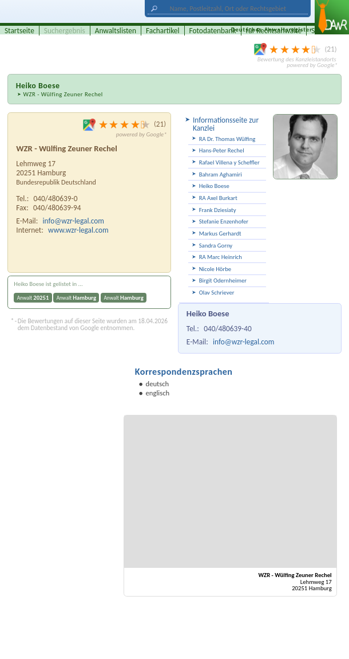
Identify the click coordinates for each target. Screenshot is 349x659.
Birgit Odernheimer (223, 280)
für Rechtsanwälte (274, 31)
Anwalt (33, 297)
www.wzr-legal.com (78, 230)
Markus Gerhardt (220, 233)
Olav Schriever (217, 292)
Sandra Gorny (216, 245)
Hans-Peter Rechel (221, 150)
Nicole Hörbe (215, 269)
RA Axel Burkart (218, 198)
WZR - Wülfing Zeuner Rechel (62, 94)
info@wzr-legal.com (243, 342)
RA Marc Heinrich (220, 257)
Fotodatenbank (212, 31)
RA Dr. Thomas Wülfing (227, 139)
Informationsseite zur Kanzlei (226, 124)
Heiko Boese (214, 186)
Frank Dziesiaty (217, 210)
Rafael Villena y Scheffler (229, 162)
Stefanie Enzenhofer (223, 221)
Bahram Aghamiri (220, 174)
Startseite (19, 31)
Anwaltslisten (115, 31)
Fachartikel (163, 31)
